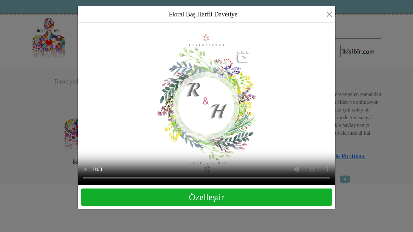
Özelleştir (206, 197)
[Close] (329, 14)
